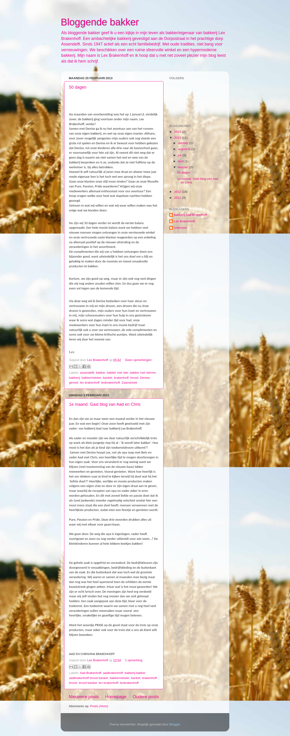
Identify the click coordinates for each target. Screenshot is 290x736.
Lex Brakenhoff (184, 221)
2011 (178, 197)
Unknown (180, 227)
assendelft (87, 372)
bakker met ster (117, 372)
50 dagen (77, 87)
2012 (178, 191)
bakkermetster (91, 377)
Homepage (115, 696)
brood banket (88, 683)
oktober (183, 143)
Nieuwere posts (84, 696)
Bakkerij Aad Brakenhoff (190, 214)
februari (183, 167)
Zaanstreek (129, 382)
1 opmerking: (134, 660)
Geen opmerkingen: (138, 360)
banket (107, 377)
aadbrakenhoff (113, 673)
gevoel (73, 382)
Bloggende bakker (100, 22)
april (181, 161)
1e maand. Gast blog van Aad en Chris (104, 404)
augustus (184, 149)
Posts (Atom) (99, 706)
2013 (178, 137)
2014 (178, 131)
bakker (100, 372)
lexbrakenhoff (110, 382)
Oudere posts (146, 696)
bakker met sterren (143, 372)
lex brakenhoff (90, 382)
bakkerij (74, 377)
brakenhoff (121, 377)
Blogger (174, 724)
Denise (145, 377)
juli (180, 155)
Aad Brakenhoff (90, 673)
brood (134, 377)
